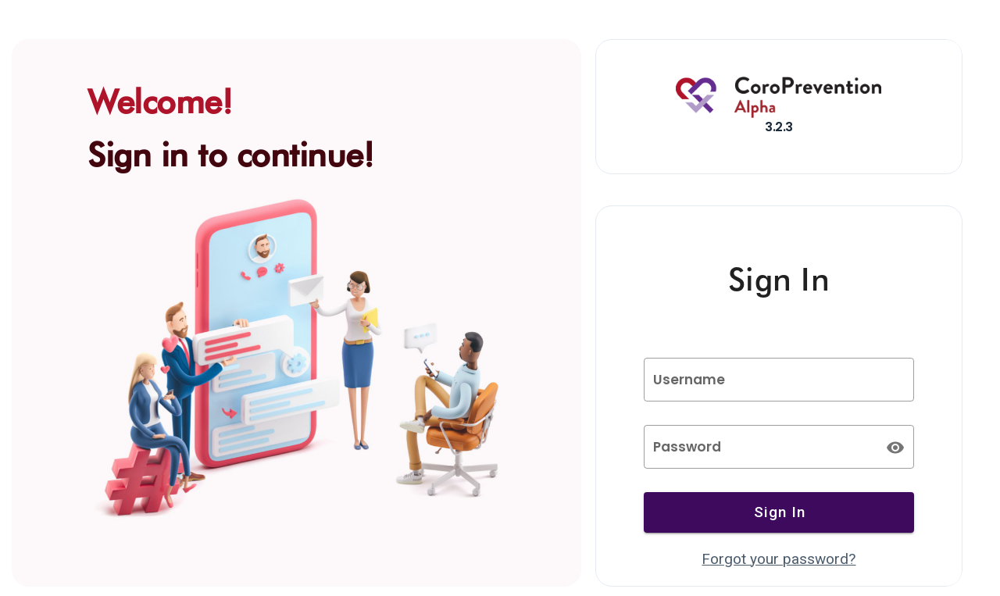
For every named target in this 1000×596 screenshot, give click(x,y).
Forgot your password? (778, 559)
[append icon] (895, 447)
